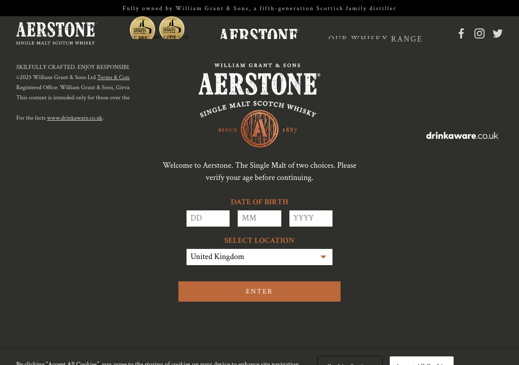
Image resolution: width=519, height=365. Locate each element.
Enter (259, 291)
